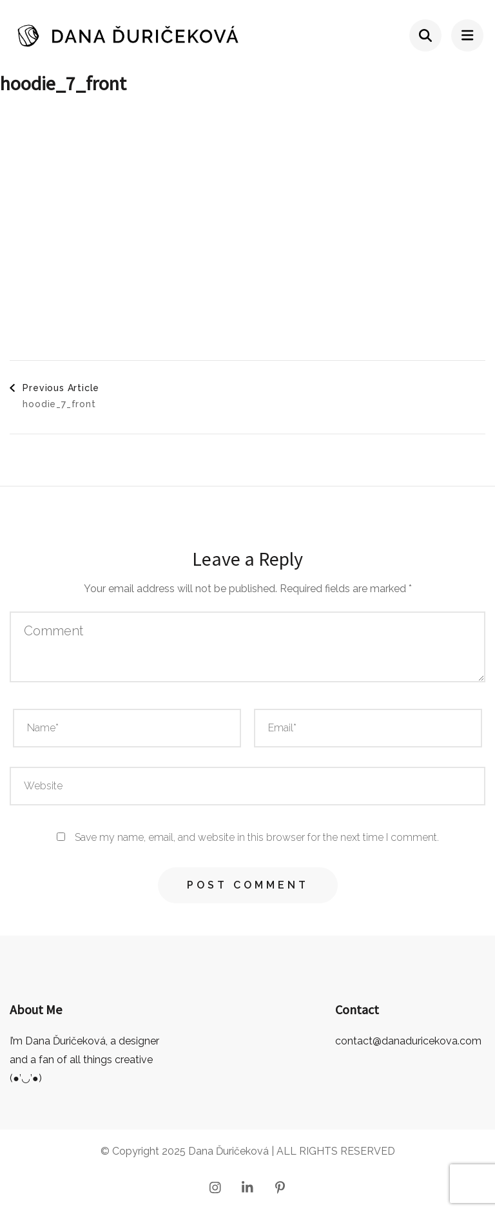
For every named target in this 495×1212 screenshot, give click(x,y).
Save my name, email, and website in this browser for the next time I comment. (257, 837)
